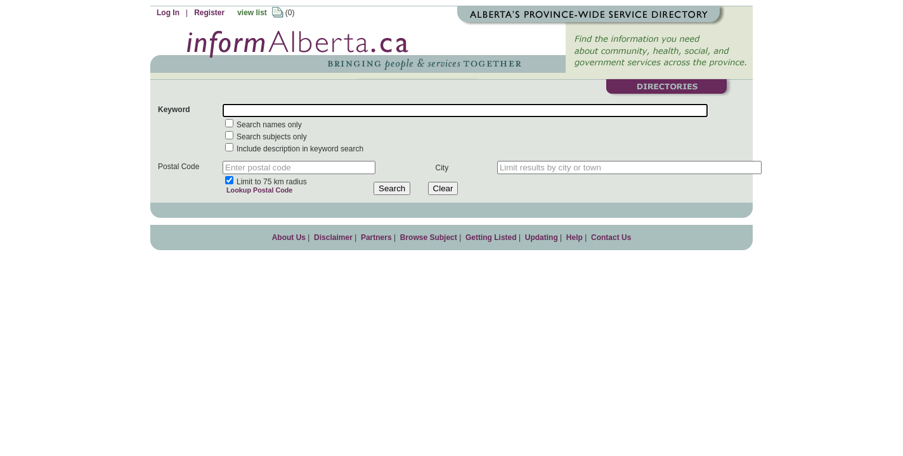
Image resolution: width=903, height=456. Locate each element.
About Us (289, 237)
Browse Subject (428, 237)
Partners (376, 237)
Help (574, 237)
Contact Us (611, 237)
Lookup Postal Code (257, 190)
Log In (168, 12)
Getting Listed (491, 237)
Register (209, 12)
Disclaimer (333, 237)
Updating (541, 237)
